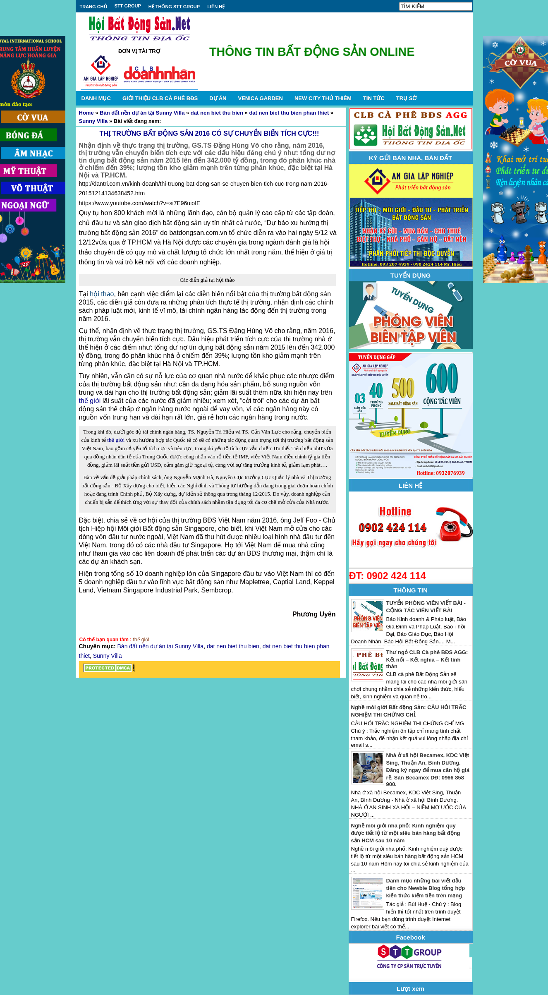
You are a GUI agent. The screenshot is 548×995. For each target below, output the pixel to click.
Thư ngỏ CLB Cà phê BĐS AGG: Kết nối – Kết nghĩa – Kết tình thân (427, 659)
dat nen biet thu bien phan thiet (289, 113)
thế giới (90, 400)
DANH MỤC (96, 98)
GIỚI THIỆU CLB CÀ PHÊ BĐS (160, 98)
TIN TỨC (374, 98)
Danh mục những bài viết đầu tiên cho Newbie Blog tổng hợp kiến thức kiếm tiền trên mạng (425, 888)
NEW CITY (323, 98)
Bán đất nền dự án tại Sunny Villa (142, 113)
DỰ (217, 98)
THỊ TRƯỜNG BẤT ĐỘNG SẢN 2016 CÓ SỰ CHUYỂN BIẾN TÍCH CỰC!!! (209, 133)
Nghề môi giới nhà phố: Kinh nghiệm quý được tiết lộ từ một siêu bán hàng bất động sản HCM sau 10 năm (405, 833)
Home (86, 113)
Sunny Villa (93, 121)
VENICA (260, 98)
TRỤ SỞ (406, 98)
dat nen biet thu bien (217, 113)
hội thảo (102, 293)
